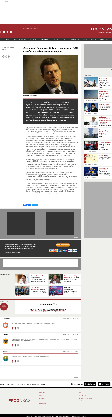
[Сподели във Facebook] (3, 56)
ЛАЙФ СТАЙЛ (104, 39)
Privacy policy (54, 416)
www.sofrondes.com (76, 416)
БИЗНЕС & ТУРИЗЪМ (89, 39)
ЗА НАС (2, 384)
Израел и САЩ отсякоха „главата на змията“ (105, 107)
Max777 (5, 334)
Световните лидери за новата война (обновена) (104, 171)
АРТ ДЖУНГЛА (75, 39)
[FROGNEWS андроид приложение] (90, 384)
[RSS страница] (11, 32)
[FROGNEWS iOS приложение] (104, 384)
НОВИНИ (6, 39)
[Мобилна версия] (77, 384)
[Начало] (1, 32)
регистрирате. (60, 311)
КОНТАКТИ (10, 384)
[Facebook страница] (4, 32)
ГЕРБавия (6, 318)
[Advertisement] (56, 12)
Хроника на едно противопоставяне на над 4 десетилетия (105, 146)
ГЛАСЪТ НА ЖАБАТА (20, 39)
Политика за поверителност (36, 384)
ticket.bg (84, 416)
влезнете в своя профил (39, 311)
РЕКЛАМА (20, 384)
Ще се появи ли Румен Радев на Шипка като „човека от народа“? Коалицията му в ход (104, 83)
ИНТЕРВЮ (33, 39)
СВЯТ (64, 39)
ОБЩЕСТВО (44, 39)
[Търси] (18, 28)
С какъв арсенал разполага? (105, 96)
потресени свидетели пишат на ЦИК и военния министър (105, 121)
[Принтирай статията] (9, 56)
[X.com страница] (7, 32)
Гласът (41, 395)
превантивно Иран (105, 133)
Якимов (5, 351)
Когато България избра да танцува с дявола (105, 157)
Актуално (42, 401)
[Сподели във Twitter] (6, 56)
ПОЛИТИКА (55, 39)
